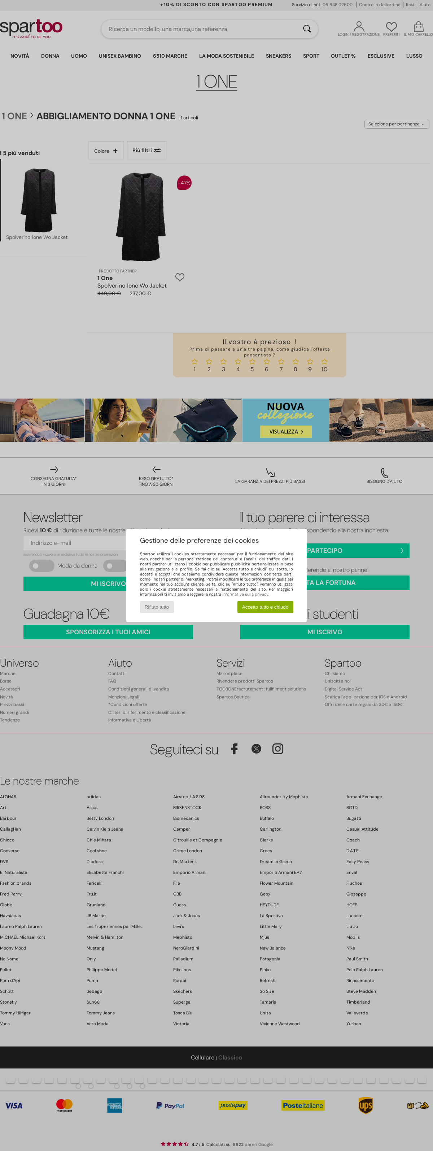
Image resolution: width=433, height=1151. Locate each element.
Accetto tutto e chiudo (265, 607)
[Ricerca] (307, 29)
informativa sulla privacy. (245, 594)
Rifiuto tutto (157, 607)
